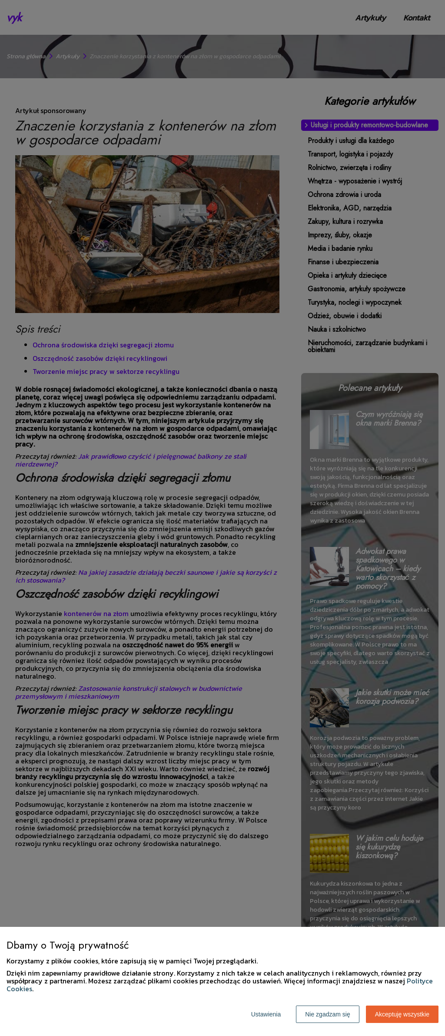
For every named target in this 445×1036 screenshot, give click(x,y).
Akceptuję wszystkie (402, 1014)
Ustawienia (266, 1014)
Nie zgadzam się (327, 1014)
